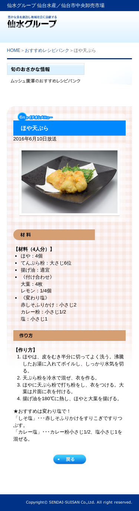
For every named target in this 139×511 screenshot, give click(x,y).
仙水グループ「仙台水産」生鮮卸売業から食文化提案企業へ (32, 19)
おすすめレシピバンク (47, 50)
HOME (13, 50)
